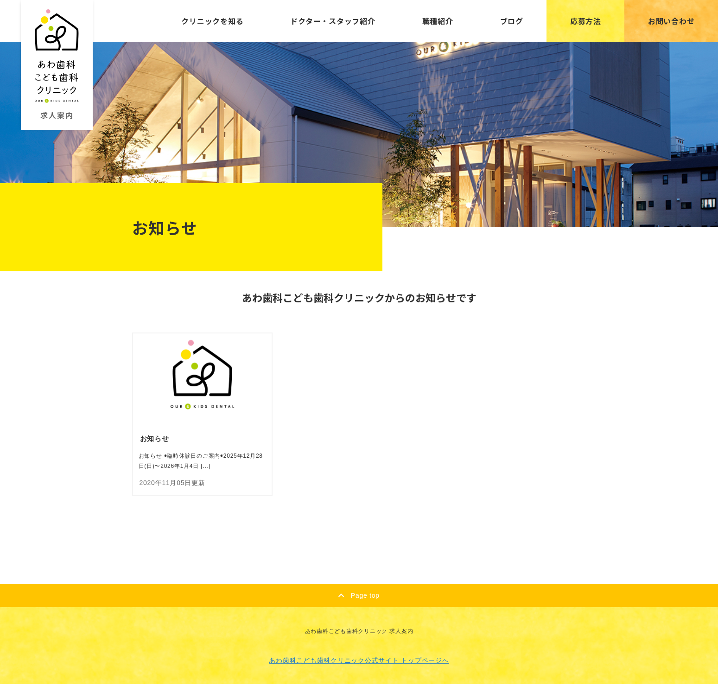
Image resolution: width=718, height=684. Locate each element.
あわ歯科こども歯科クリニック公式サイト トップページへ (359, 660)
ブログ (511, 20)
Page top (359, 595)
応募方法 (585, 20)
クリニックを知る (212, 20)
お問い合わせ (671, 20)
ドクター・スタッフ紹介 (332, 20)
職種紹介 (437, 20)
